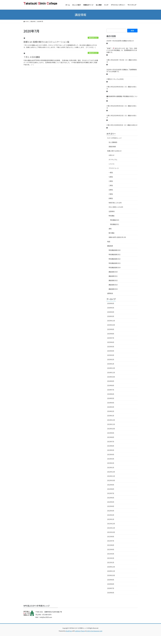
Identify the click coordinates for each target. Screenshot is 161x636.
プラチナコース (114, 168)
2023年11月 (111, 424)
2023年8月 (110, 437)
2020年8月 (110, 584)
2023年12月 (111, 420)
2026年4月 (110, 312)
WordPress (69, 631)
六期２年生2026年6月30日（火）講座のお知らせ (121, 88)
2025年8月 (110, 334)
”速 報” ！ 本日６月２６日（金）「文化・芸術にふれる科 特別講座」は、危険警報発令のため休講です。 (121, 50)
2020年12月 (111, 567)
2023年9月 (110, 433)
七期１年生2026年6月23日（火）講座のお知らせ (121, 116)
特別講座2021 (114, 224)
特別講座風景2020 (114, 250)
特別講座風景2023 (114, 263)
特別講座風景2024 (114, 267)
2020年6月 (110, 593)
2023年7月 (110, 442)
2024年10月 (111, 377)
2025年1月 (110, 364)
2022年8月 (110, 489)
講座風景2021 (113, 276)
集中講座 (111, 233)
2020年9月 (110, 580)
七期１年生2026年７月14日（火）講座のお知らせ (121, 61)
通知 (110, 229)
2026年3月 (110, 316)
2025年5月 (110, 347)
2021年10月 (111, 532)
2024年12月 (111, 368)
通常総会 (110, 293)
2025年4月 (110, 351)
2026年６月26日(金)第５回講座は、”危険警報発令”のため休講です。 (121, 71)
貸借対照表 (112, 147)
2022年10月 (111, 480)
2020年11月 (111, 571)
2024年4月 (110, 403)
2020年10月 (111, 575)
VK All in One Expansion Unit (94, 631)
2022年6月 (110, 498)
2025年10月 (111, 325)
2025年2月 (110, 359)
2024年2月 (110, 411)
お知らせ (111, 155)
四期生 (111, 198)
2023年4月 (110, 454)
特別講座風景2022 (114, 259)
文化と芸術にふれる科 (116, 207)
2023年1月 (110, 467)
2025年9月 (110, 329)
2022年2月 (110, 515)
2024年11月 (111, 372)
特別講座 (111, 216)
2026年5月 (110, 308)
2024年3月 (110, 407)
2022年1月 (110, 519)
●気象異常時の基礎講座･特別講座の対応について (121, 97)
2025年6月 (110, 342)
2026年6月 (110, 303)
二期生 (111, 185)
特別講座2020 (114, 220)
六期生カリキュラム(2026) (115, 79)
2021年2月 (110, 558)
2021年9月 (110, 536)
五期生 (111, 190)
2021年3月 (110, 554)
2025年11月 (111, 321)
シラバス (111, 164)
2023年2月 (110, 463)
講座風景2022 (113, 280)
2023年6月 (110, 446)
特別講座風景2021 (114, 254)
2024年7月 (110, 390)
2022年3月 (110, 511)
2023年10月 (111, 429)
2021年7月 (110, 541)
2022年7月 (110, 493)
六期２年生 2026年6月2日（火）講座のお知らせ (121, 125)
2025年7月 (110, 338)
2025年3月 (110, 355)
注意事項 (111, 211)
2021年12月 (111, 524)
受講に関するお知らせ (114, 151)
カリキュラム (113, 159)
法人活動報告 (113, 142)
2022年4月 (110, 506)
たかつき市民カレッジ (114, 138)
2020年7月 (110, 588)
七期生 (111, 177)
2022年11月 (111, 476)
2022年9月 (110, 485)
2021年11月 (111, 528)
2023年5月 (110, 450)
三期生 (111, 181)
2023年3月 (110, 459)
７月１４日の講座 (32, 56)
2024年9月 (110, 381)
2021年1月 (110, 562)
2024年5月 (110, 398)
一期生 (111, 172)
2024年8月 (110, 385)
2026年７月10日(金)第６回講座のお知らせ (120, 41)
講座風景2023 (113, 285)
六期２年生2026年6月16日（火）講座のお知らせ (121, 107)
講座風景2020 (93, 38)
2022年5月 (110, 502)
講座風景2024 (113, 289)
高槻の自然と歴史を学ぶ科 (117, 237)
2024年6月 (110, 394)
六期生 (111, 194)
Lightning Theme (80, 631)
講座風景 (110, 246)
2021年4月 (110, 549)
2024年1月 (110, 416)
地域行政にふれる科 (115, 203)
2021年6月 (110, 545)
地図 (108, 242)
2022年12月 (111, 472)
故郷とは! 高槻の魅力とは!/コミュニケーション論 (46, 41)
